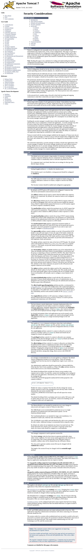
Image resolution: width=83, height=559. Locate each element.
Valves (36, 37)
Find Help (54, 534)
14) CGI (7, 45)
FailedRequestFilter (48, 228)
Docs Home (8, 15)
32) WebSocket (9, 73)
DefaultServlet (34, 490)
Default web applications (38, 23)
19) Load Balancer (10, 53)
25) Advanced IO (9, 62)
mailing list (42, 535)
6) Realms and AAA (10, 32)
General (36, 27)
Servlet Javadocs (9, 84)
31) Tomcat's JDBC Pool (11, 71)
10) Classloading (9, 39)
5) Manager (8, 31)
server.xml (34, 26)
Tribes (6, 104)
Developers (8, 99)
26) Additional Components (12, 64)
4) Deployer (8, 29)
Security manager (36, 24)
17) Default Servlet (10, 49)
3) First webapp (9, 28)
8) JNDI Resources (10, 35)
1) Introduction (9, 24)
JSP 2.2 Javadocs (9, 85)
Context (36, 35)
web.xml (33, 43)
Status (6, 97)
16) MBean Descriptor (11, 48)
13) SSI (7, 43)
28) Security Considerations (12, 67)
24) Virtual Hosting (10, 60)
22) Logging (8, 57)
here (55, 540)
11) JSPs (7, 40)
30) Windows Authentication (13, 70)
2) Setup (7, 26)
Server (36, 29)
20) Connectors (9, 54)
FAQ (6, 17)
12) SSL (7, 42)
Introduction (34, 20)
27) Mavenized (9, 65)
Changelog (8, 96)
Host (35, 34)
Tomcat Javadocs (9, 82)
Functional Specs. (10, 102)
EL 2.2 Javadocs (9, 87)
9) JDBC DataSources (11, 37)
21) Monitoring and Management (14, 56)
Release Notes (9, 79)
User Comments (9, 19)
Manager (36, 40)
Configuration (8, 80)
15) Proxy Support (10, 46)
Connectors (37, 32)
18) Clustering (9, 51)
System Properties (36, 41)
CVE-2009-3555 (35, 286)
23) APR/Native (9, 59)
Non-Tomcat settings (37, 21)
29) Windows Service (11, 68)
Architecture (8, 100)
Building (7, 94)
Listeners (36, 31)
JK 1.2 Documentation (11, 88)
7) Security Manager (10, 34)
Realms (36, 38)
